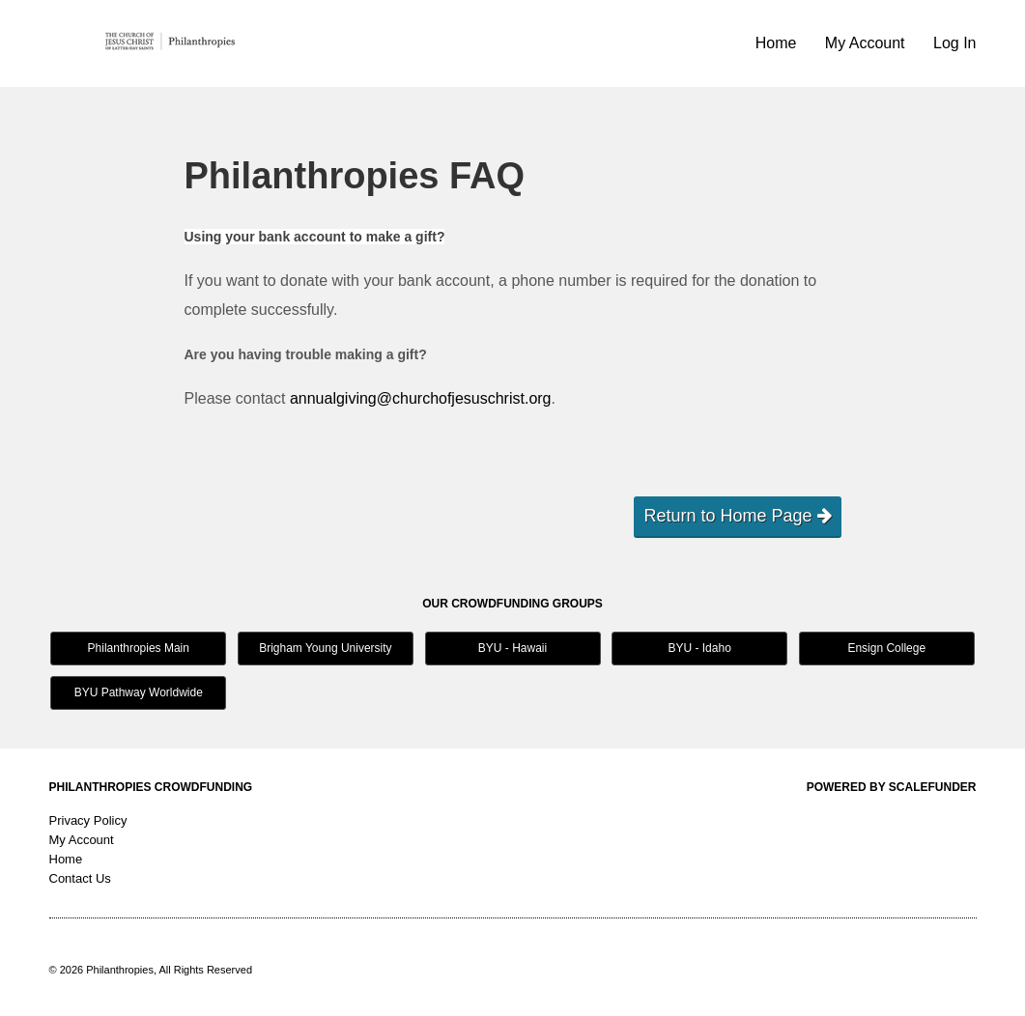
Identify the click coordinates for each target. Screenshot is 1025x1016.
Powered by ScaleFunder (892, 787)
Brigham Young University (325, 648)
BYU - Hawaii (512, 648)
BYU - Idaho (699, 648)
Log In (954, 43)
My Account (867, 43)
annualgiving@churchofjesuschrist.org (421, 398)
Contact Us (80, 878)
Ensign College (886, 648)
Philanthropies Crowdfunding (151, 787)
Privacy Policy (88, 820)
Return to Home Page (737, 515)
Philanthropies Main (138, 648)
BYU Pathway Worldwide (138, 692)
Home (778, 43)
